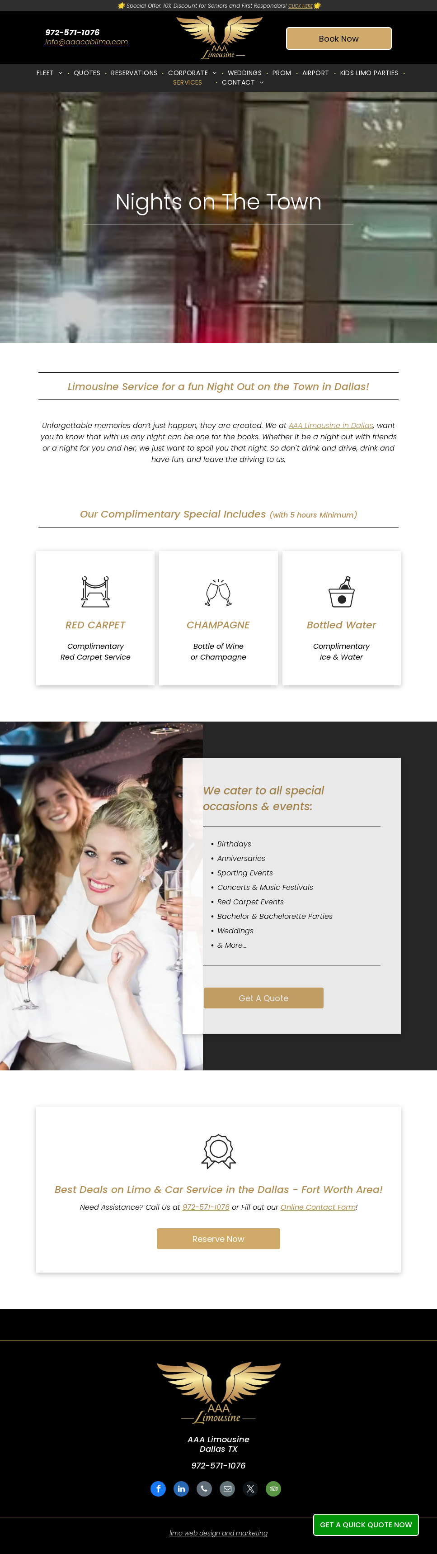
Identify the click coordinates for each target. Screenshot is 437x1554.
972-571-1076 (206, 1207)
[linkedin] (181, 1490)
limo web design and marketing (218, 1533)
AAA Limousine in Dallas (331, 425)
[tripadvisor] (273, 1490)
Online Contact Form (318, 1207)
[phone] (204, 1490)
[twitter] (250, 1490)
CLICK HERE (300, 6)
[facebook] (158, 1490)
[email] (227, 1490)
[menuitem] (50, 73)
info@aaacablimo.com (86, 42)
